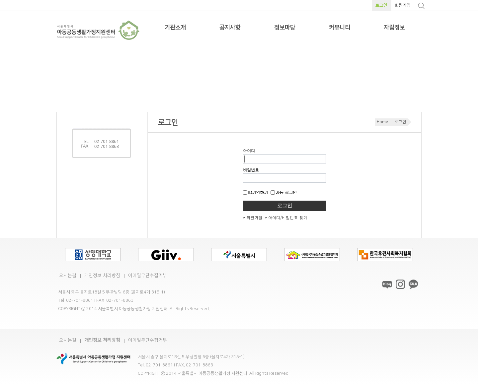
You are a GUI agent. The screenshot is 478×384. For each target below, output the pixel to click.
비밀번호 (251, 169)
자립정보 (394, 27)
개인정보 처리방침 (102, 275)
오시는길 (67, 275)
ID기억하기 (255, 192)
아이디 (249, 150)
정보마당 (284, 27)
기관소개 (175, 27)
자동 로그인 (284, 192)
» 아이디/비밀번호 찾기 (286, 217)
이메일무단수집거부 (147, 275)
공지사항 (230, 27)
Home (382, 122)
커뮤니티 (339, 27)
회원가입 (403, 5)
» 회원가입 (252, 217)
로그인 (381, 5)
